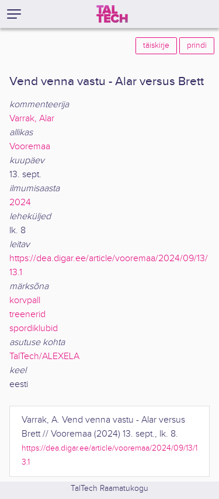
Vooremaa (29, 146)
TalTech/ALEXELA (44, 356)
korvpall (24, 300)
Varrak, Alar (31, 118)
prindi (197, 45)
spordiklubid (33, 328)
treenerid (27, 314)
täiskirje (156, 45)
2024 (20, 202)
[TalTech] (112, 14)
